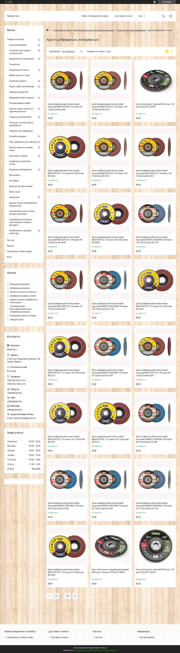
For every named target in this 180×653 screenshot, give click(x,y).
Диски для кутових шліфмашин (131, 30)
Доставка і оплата (123, 16)
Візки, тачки (14, 192)
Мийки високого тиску (19, 75)
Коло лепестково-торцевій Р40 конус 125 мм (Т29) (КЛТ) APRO (155, 570)
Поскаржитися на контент (83, 650)
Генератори (14, 64)
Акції (9, 257)
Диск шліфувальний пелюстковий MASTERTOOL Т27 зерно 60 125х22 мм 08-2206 (66, 572)
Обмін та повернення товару (95, 16)
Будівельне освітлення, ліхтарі (20, 162)
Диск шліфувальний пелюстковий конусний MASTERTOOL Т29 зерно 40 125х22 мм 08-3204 (153, 373)
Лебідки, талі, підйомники (21, 131)
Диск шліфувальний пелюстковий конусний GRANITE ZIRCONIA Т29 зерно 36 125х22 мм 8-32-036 (110, 373)
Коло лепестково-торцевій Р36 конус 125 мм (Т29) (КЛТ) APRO (155, 105)
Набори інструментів (18, 92)
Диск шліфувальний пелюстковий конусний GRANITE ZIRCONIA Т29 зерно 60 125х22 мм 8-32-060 (110, 506)
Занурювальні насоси (19, 70)
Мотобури (13, 181)
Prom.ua (103, 648)
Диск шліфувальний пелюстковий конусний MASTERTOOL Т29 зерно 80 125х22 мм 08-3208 (65, 240)
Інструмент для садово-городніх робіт (20, 51)
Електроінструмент (63, 30)
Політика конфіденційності (106, 650)
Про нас (10, 240)
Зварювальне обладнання (21, 59)
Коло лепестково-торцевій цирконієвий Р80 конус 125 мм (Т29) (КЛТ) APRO (110, 570)
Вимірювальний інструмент (22, 98)
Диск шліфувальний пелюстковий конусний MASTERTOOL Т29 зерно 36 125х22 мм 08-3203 (65, 306)
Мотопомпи (14, 175)
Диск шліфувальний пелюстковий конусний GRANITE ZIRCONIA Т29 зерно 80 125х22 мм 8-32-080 (154, 439)
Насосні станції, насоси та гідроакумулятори (21, 110)
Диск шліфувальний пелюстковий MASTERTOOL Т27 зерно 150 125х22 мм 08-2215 (66, 439)
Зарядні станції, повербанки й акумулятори (23, 204)
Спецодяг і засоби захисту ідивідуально (21, 124)
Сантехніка (14, 197)
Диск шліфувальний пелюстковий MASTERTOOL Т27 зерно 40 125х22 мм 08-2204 (66, 173)
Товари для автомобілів (20, 117)
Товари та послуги (15, 39)
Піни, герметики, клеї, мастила (23, 142)
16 (67, 596)
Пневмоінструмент (18, 81)
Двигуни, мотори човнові (20, 186)
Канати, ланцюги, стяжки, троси (21, 148)
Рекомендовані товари (20, 103)
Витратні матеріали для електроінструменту (94, 30)
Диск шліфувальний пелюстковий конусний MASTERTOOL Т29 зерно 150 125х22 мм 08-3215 (109, 107)
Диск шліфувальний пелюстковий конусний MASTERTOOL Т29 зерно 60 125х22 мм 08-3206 (65, 107)
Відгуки (10, 246)
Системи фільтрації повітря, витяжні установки (22, 212)
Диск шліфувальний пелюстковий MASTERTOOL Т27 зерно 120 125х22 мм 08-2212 (110, 439)
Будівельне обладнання (20, 169)
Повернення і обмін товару (19, 251)
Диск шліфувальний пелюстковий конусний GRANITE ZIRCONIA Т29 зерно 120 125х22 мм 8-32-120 (154, 506)
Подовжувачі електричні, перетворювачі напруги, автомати (20, 222)
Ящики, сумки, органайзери (21, 86)
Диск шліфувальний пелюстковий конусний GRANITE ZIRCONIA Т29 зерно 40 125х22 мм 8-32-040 (66, 506)
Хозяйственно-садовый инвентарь (20, 231)
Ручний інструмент (18, 136)
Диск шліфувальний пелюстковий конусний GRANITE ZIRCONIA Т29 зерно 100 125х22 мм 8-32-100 (110, 306)
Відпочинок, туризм (18, 156)
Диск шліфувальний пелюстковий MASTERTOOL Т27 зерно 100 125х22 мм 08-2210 (66, 373)
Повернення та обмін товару (20, 637)
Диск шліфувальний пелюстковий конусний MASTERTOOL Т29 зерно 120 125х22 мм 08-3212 (109, 173)
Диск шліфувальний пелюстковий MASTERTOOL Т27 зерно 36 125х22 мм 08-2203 (154, 306)
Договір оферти (147, 637)
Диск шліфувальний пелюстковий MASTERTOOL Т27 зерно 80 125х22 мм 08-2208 (110, 240)
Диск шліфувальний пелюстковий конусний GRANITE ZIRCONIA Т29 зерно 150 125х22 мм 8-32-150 (154, 240)
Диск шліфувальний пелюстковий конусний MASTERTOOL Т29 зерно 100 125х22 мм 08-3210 (154, 173)
